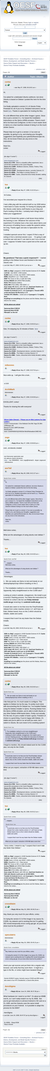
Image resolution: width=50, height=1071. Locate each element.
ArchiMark (10, 389)
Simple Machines (34, 1070)
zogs (7, 437)
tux (6, 184)
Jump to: (43, 1049)
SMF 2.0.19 (16, 1070)
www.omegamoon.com (11, 160)
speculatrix (10, 935)
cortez (8, 82)
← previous (38, 69)
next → (44, 69)
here (9, 111)
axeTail (8, 468)
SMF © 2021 (24, 1070)
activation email (31, 24)
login (29, 22)
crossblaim (10, 904)
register (36, 22)
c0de (5, 460)
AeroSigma (10, 986)
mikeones (9, 365)
